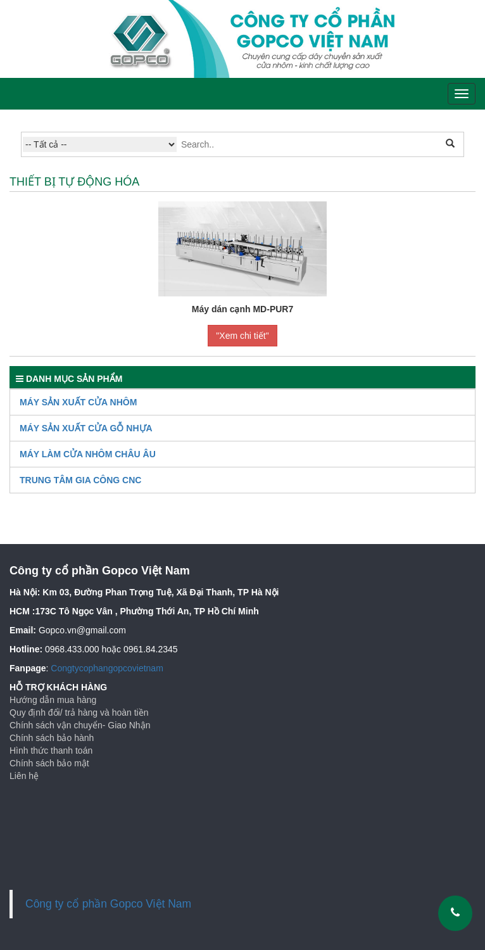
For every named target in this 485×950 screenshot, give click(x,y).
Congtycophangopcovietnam (107, 668)
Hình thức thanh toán (50, 750)
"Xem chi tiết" (242, 336)
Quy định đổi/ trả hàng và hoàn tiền (78, 712)
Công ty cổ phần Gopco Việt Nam (108, 903)
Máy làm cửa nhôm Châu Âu (88, 454)
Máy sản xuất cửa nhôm (78, 402)
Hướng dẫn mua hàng (52, 700)
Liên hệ (24, 776)
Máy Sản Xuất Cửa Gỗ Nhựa (86, 428)
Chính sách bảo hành (51, 738)
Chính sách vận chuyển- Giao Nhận (79, 725)
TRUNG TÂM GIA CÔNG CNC (80, 480)
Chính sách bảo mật (49, 763)
